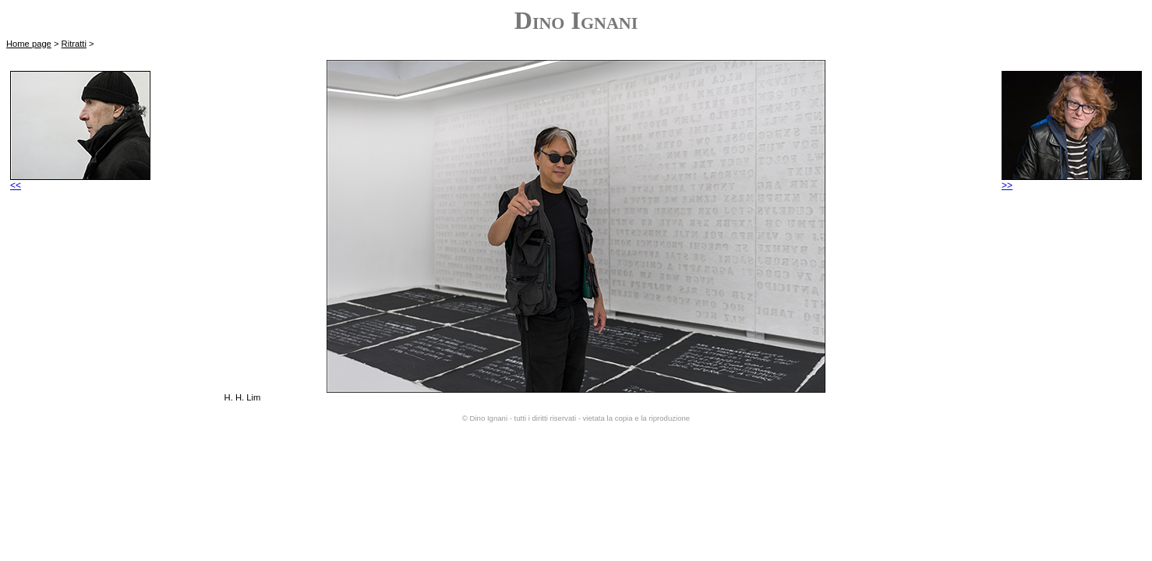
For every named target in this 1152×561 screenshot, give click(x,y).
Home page (28, 43)
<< (80, 181)
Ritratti (74, 43)
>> (1072, 181)
